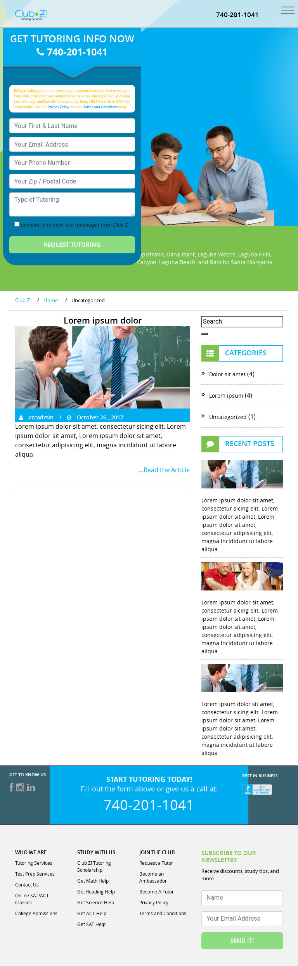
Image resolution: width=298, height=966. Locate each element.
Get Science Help (95, 902)
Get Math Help (93, 881)
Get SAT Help (91, 924)
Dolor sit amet (227, 374)
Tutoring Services (33, 863)
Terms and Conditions (100, 107)
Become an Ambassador (153, 877)
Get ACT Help (91, 913)
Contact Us (27, 884)
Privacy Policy (59, 107)
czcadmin (36, 417)
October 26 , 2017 (95, 417)
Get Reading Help (96, 891)
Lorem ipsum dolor (103, 320)
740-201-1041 (237, 14)
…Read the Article (164, 470)
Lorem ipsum (226, 395)
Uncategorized (228, 417)
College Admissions (36, 913)
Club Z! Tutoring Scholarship (94, 866)
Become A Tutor (156, 891)
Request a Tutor (156, 863)
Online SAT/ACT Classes (32, 898)
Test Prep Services (35, 874)
